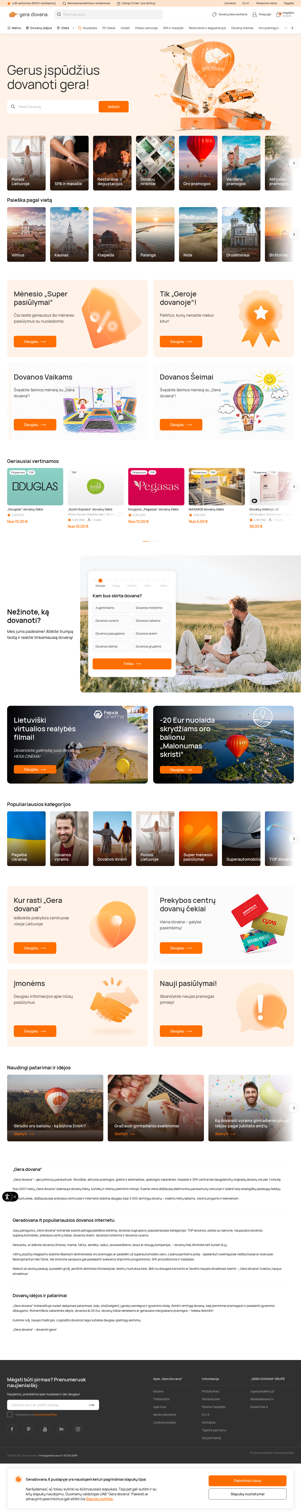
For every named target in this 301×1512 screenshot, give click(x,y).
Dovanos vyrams (107, 620)
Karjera (158, 1440)
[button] (294, 163)
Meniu (14, 28)
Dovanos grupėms (148, 646)
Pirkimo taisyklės (213, 1455)
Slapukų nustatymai (247, 1494)
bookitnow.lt (259, 1455)
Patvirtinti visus (247, 1480)
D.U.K (205, 1463)
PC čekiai (108, 28)
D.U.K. (246, 3)
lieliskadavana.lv (261, 1447)
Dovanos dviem (146, 633)
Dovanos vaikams (148, 620)
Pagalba (289, 3)
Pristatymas (210, 1440)
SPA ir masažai (173, 28)
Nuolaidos (87, 28)
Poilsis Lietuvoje (146, 28)
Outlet (125, 28)
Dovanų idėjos (39, 28)
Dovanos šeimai (107, 646)
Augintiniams (105, 608)
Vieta (63, 28)
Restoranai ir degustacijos (207, 28)
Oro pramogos (269, 28)
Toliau (132, 664)
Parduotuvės (211, 1447)
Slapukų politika (99, 1498)
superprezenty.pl (262, 1440)
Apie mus (159, 1455)
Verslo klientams (164, 1463)
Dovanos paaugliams (110, 633)
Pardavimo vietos (266, 3)
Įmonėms (230, 3)
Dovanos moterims (149, 608)
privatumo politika (46, 1463)
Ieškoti (114, 106)
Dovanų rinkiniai (242, 28)
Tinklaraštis (161, 1447)
